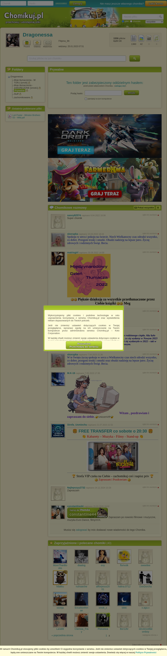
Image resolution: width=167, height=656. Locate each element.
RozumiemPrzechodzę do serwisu (84, 345)
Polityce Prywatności (146, 652)
